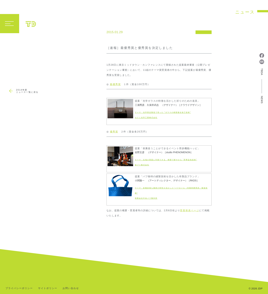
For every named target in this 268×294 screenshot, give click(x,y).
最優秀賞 (115, 84)
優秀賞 (114, 131)
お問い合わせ (71, 288)
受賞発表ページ (189, 210)
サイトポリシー (47, 288)
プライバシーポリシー (19, 288)
